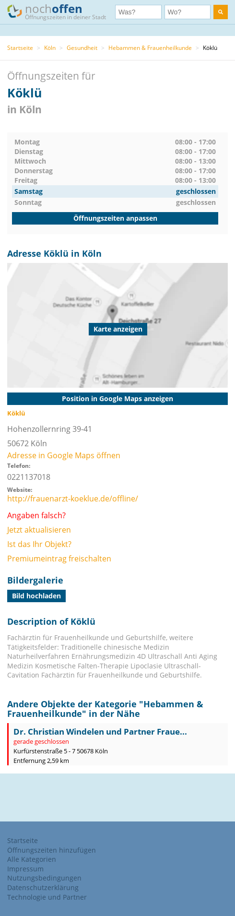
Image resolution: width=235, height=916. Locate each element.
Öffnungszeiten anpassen (115, 218)
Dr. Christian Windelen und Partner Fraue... (100, 731)
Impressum (25, 868)
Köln (50, 48)
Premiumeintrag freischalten (59, 558)
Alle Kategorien (31, 859)
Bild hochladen (36, 595)
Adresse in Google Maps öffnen (63, 455)
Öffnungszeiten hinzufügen (51, 850)
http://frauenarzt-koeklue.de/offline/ (72, 498)
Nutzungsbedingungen (44, 877)
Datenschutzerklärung (43, 887)
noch (61, 11)
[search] (220, 12)
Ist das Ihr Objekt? (39, 544)
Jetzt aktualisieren (39, 529)
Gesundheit (82, 48)
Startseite (20, 48)
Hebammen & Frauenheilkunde (150, 48)
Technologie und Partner (47, 897)
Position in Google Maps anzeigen (117, 398)
